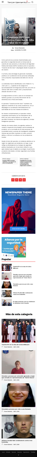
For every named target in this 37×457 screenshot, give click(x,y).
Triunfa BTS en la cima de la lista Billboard (15, 344)
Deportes (19, 452)
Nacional (14, 452)
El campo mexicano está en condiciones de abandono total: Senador (24, 302)
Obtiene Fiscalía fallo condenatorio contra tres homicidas (23, 293)
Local (3, 452)
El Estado (18, 34)
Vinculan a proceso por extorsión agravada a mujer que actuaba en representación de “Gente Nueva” (22, 276)
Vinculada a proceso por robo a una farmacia (16, 409)
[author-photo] (3, 347)
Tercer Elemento (20, 48)
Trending (33, 452)
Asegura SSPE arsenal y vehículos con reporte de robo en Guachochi (9, 162)
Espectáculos (26, 452)
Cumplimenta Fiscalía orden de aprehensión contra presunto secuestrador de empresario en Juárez (26, 163)
